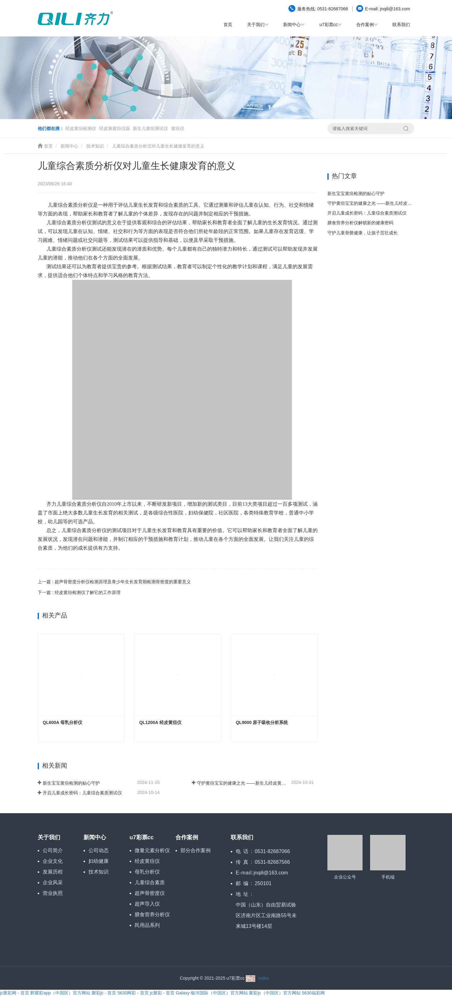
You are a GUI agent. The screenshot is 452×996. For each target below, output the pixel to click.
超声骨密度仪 (150, 893)
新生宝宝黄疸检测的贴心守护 (71, 783)
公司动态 (99, 850)
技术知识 (95, 146)
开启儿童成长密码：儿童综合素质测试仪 (82, 792)
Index (263, 978)
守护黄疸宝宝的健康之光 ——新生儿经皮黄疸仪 (243, 783)
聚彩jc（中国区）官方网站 (274, 992)
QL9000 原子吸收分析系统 (262, 722)
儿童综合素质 (150, 882)
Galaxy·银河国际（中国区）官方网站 (212, 992)
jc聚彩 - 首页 (162, 992)
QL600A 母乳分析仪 (62, 722)
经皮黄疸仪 (147, 861)
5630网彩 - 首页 (133, 992)
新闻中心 (69, 146)
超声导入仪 (147, 903)
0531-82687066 (318, 8)
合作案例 (186, 837)
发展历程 (53, 871)
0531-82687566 (272, 862)
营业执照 (53, 893)
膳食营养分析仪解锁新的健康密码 (360, 222)
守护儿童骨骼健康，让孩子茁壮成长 (362, 232)
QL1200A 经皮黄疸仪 (160, 722)
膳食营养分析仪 (152, 914)
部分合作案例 (195, 850)
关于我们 (49, 837)
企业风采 (53, 882)
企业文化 (53, 861)
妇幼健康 (99, 861)
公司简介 (53, 850)
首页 (227, 24)
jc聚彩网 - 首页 (14, 992)
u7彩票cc (142, 837)
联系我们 (401, 24)
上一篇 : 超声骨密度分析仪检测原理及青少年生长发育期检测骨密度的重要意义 (114, 581)
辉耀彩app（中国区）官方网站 (60, 992)
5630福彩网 (313, 992)
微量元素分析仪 (152, 850)
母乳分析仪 (147, 871)
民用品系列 (147, 925)
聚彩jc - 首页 (104, 992)
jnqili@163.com (383, 8)
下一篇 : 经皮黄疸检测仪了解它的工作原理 (79, 592)
